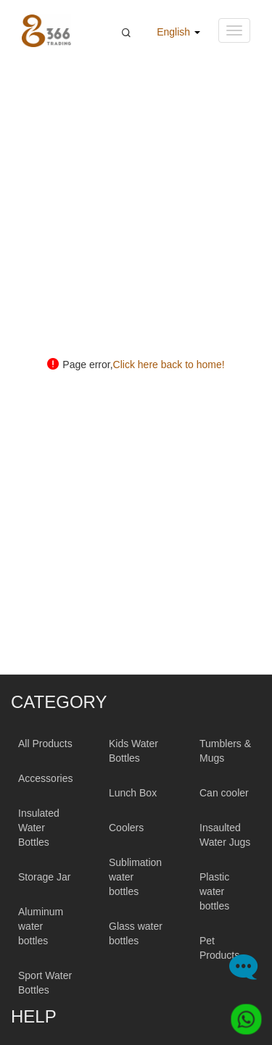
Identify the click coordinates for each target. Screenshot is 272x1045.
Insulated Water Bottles (38, 827)
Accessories (45, 778)
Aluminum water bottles (40, 926)
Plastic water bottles (214, 891)
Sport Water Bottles (45, 983)
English (178, 32)
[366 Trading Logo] (46, 31)
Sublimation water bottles (135, 877)
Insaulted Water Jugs (224, 835)
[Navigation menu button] (234, 30)
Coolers (126, 827)
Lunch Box (133, 793)
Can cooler (224, 793)
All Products (45, 743)
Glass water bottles (135, 933)
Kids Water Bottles (133, 751)
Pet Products (219, 948)
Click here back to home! (169, 364)
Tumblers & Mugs (225, 751)
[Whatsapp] (240, 1013)
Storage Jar (44, 877)
